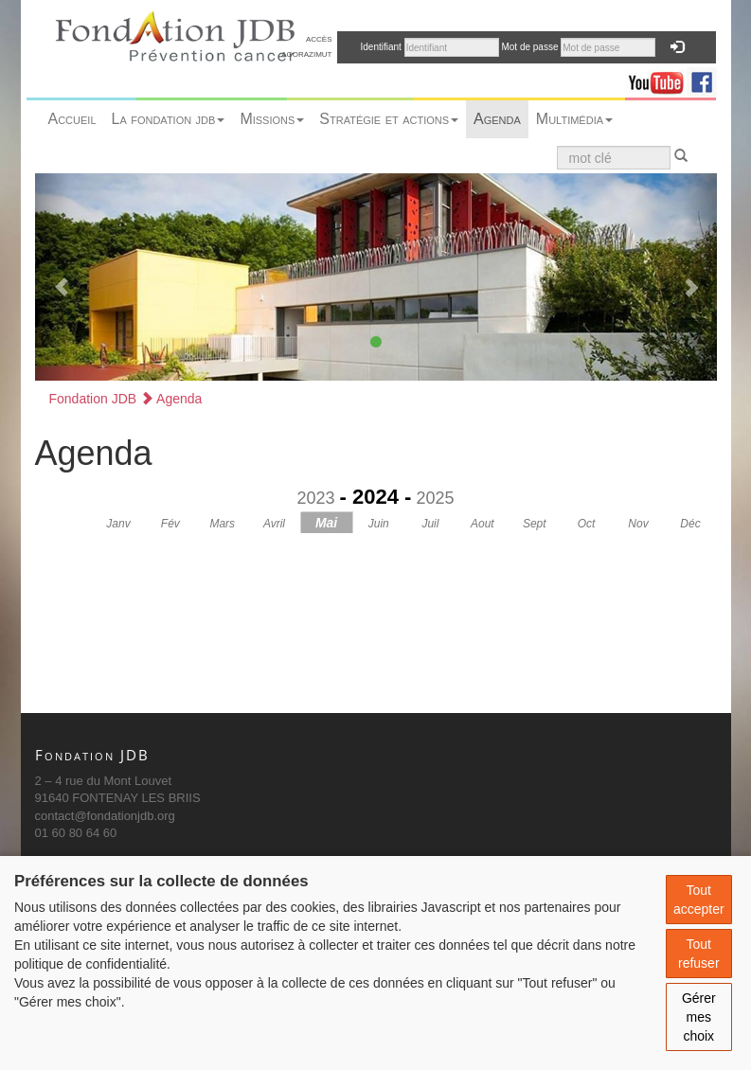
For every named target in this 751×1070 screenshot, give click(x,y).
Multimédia (574, 119)
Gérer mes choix (699, 1016)
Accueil (72, 119)
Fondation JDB (93, 398)
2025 (435, 498)
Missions (272, 119)
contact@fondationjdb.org (105, 816)
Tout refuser (699, 953)
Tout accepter (698, 900)
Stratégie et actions (388, 119)
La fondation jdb (168, 119)
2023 (316, 498)
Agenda (497, 119)
